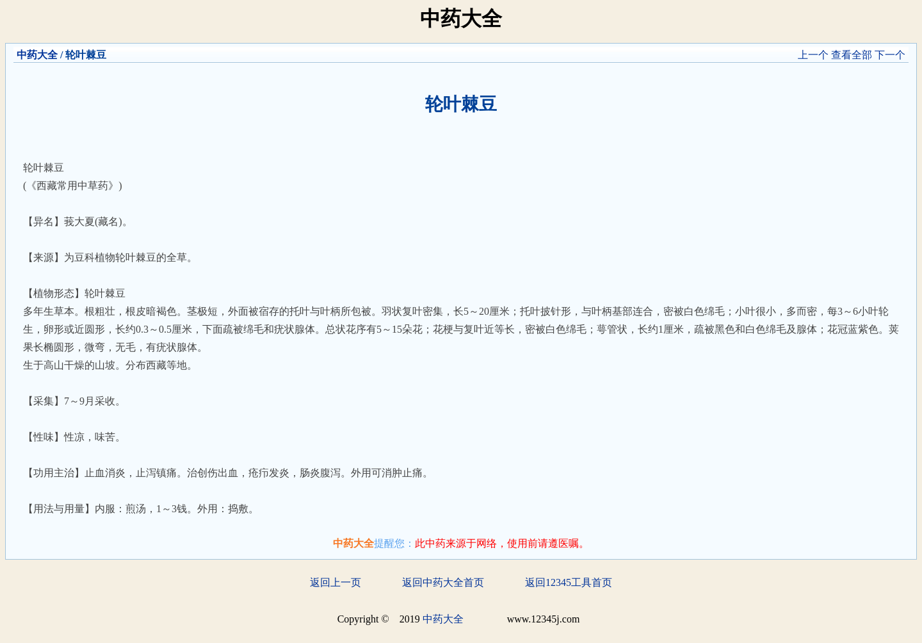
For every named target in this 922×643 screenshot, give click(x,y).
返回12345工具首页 (568, 582)
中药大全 (37, 54)
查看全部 (851, 54)
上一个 (813, 54)
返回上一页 (335, 582)
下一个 (890, 54)
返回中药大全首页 (443, 582)
